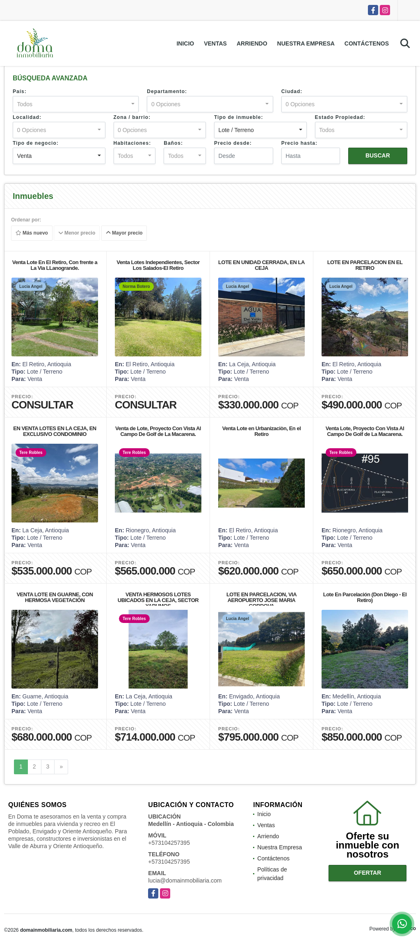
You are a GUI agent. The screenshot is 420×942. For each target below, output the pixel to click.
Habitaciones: (132, 143)
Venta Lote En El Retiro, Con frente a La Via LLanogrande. (55, 265)
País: (20, 91)
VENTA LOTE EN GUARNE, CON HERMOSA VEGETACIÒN (54, 597)
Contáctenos (367, 43)
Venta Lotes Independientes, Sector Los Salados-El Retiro (158, 265)
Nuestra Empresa (306, 43)
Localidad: (27, 117)
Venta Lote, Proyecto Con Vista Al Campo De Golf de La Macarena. (365, 431)
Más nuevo (32, 233)
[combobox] (76, 104)
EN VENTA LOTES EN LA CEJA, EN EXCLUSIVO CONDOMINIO (54, 431)
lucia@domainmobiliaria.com (184, 880)
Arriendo (252, 43)
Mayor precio (124, 233)
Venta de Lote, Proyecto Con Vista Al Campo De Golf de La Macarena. (158, 431)
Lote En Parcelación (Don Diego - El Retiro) (365, 597)
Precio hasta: (299, 143)
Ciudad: (292, 91)
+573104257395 (169, 842)
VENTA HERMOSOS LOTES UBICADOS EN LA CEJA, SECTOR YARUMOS (158, 600)
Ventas (215, 43)
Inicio (185, 43)
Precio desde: (233, 143)
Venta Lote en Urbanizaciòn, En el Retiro (261, 431)
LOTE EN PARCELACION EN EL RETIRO (365, 265)
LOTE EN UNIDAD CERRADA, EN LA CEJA (261, 265)
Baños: (173, 143)
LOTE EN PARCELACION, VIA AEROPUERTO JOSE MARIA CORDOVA (261, 600)
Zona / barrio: (132, 117)
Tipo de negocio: (36, 143)
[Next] (61, 767)
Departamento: (167, 91)
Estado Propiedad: (340, 117)
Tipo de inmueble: (238, 117)
